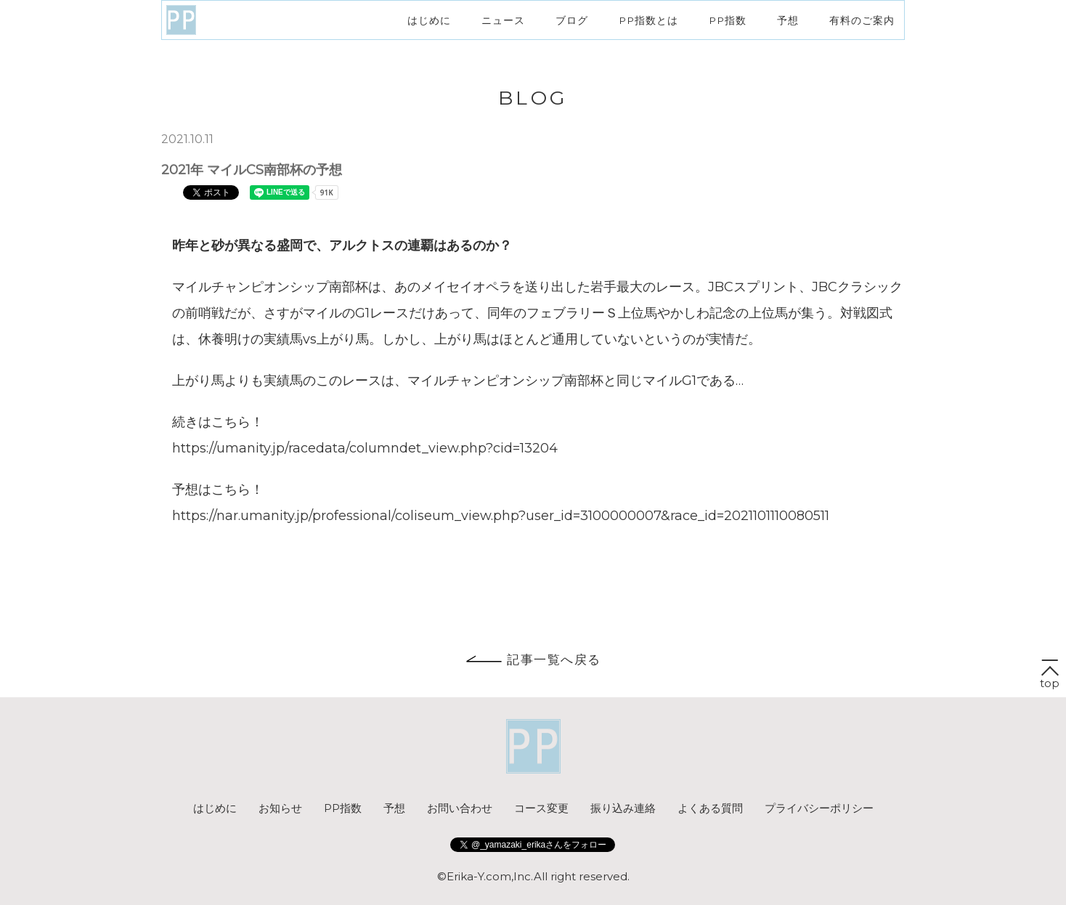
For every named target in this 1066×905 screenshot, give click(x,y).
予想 (788, 19)
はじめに (429, 19)
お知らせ (280, 808)
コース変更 (541, 808)
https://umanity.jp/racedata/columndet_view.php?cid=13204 (365, 448)
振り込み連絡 (623, 808)
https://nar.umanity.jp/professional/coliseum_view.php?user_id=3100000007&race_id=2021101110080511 (500, 516)
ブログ (572, 19)
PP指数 (727, 19)
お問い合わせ (459, 808)
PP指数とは (648, 19)
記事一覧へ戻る (533, 659)
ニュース (503, 19)
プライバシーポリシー (819, 808)
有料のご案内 (862, 19)
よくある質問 (710, 808)
